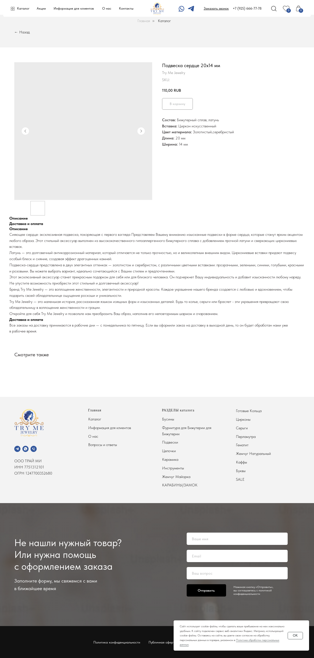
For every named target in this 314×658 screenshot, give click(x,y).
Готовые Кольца (249, 410)
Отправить (206, 590)
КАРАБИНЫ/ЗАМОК (180, 485)
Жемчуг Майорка (176, 476)
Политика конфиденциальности (116, 642)
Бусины (168, 419)
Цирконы (243, 419)
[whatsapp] (25, 449)
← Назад (22, 32)
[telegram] (17, 449)
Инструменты (173, 468)
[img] (191, 8)
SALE (240, 479)
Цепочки (169, 451)
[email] (237, 556)
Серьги (242, 428)
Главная (143, 20)
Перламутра (246, 436)
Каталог (23, 8)
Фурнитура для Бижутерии (184, 427)
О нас (106, 8)
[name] (237, 539)
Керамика (170, 459)
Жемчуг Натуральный (253, 453)
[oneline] (237, 573)
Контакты (126, 8)
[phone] (34, 449)
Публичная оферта (163, 642)
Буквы (241, 470)
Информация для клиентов (74, 8)
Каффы (241, 462)
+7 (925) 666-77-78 (247, 8)
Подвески (170, 442)
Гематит (242, 445)
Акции (41, 8)
